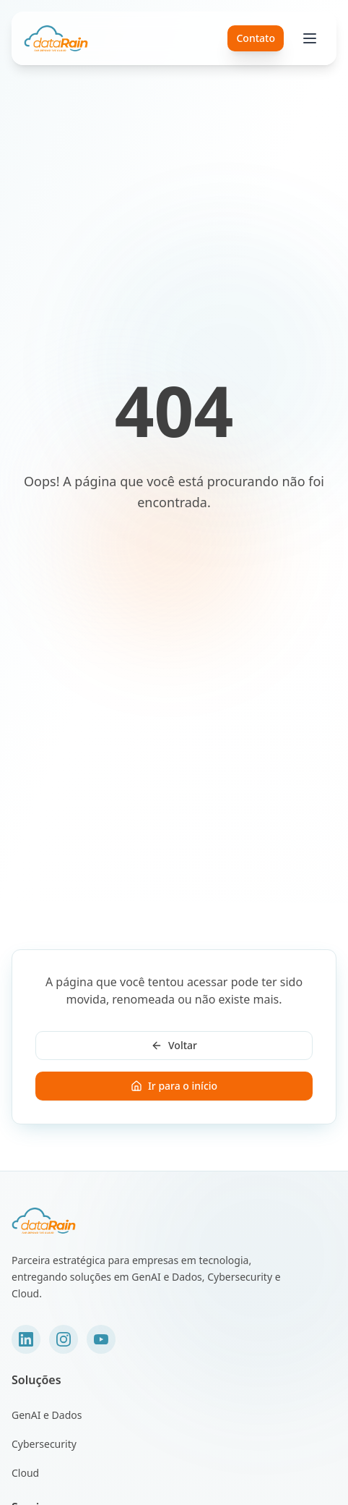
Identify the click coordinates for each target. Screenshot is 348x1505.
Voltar (174, 1045)
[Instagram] (63, 1339)
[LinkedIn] (26, 1339)
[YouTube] (101, 1339)
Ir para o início (174, 1086)
